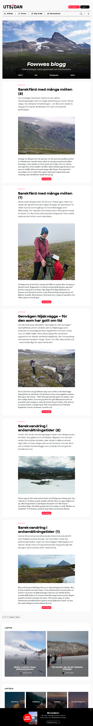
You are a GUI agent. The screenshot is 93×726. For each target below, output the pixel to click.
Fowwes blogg (46, 64)
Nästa (12, 617)
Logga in (85, 7)
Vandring (14, 702)
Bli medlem (74, 7)
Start (20, 75)
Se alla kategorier (78, 702)
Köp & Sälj (36, 14)
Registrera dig (52, 722)
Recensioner (53, 14)
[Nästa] (86, 654)
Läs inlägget (46, 179)
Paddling (35, 702)
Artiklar (8, 14)
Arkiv (72, 75)
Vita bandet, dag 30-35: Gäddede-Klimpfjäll (67, 668)
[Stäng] (91, 710)
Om (36, 75)
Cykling (57, 702)
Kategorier (54, 75)
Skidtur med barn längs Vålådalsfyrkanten (25, 668)
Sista (18, 617)
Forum (22, 14)
